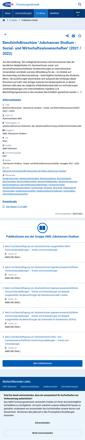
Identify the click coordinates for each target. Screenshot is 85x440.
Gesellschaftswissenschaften (16, 188)
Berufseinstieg (9, 181)
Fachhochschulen (56, 184)
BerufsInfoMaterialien (48, 181)
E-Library (40, 13)
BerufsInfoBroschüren (27, 181)
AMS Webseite (10, 386)
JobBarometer (50, 386)
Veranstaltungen (23, 13)
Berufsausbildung (48, 178)
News (8, 13)
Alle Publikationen (42, 363)
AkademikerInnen (11, 178)
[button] (78, 13)
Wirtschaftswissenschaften (15, 194)
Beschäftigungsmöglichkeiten (33, 184)
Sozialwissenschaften (25, 191)
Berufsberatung (64, 178)
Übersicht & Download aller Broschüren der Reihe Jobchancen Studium (34, 171)
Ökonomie (57, 188)
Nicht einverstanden (42, 433)
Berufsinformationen (68, 181)
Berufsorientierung (11, 184)
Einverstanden (42, 423)
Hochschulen (37, 188)
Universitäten (69, 191)
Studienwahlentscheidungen (49, 191)
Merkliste (54, 13)
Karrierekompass (69, 386)
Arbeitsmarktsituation (29, 178)
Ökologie (48, 188)
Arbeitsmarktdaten (29, 386)
